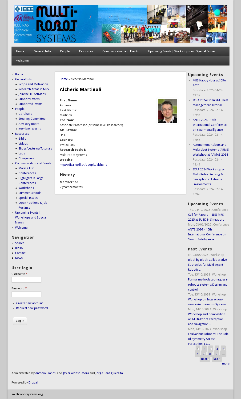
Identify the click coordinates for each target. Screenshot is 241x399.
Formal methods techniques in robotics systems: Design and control (208, 284)
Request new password (32, 308)
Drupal (33, 382)
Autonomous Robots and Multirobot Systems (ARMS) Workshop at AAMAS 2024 (211, 149)
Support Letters (29, 99)
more (225, 363)
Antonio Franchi (45, 373)
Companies (26, 158)
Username (19, 274)
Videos (23, 143)
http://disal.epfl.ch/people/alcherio (83, 164)
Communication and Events (120, 51)
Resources (86, 51)
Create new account (29, 303)
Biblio (22, 138)
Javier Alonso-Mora (75, 373)
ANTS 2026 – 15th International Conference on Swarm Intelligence (207, 234)
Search (19, 243)
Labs (22, 153)
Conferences (27, 173)
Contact (20, 253)
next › (205, 358)
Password (19, 288)
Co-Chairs (25, 113)
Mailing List (26, 168)
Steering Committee (32, 118)
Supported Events (30, 104)
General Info (42, 51)
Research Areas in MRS (34, 89)
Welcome (22, 60)
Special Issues (28, 198)
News (19, 258)
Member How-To (30, 128)
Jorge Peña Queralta (109, 373)
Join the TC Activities (32, 94)
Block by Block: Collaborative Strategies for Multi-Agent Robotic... (207, 264)
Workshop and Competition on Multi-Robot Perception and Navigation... (206, 319)
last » (216, 358)
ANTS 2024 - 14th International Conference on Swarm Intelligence (210, 124)
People (65, 51)
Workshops (26, 188)
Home (20, 51)
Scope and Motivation (33, 84)
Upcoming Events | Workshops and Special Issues (181, 51)
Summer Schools (30, 193)
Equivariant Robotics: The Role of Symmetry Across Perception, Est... (208, 338)
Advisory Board (29, 124)
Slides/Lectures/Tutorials (35, 148)
